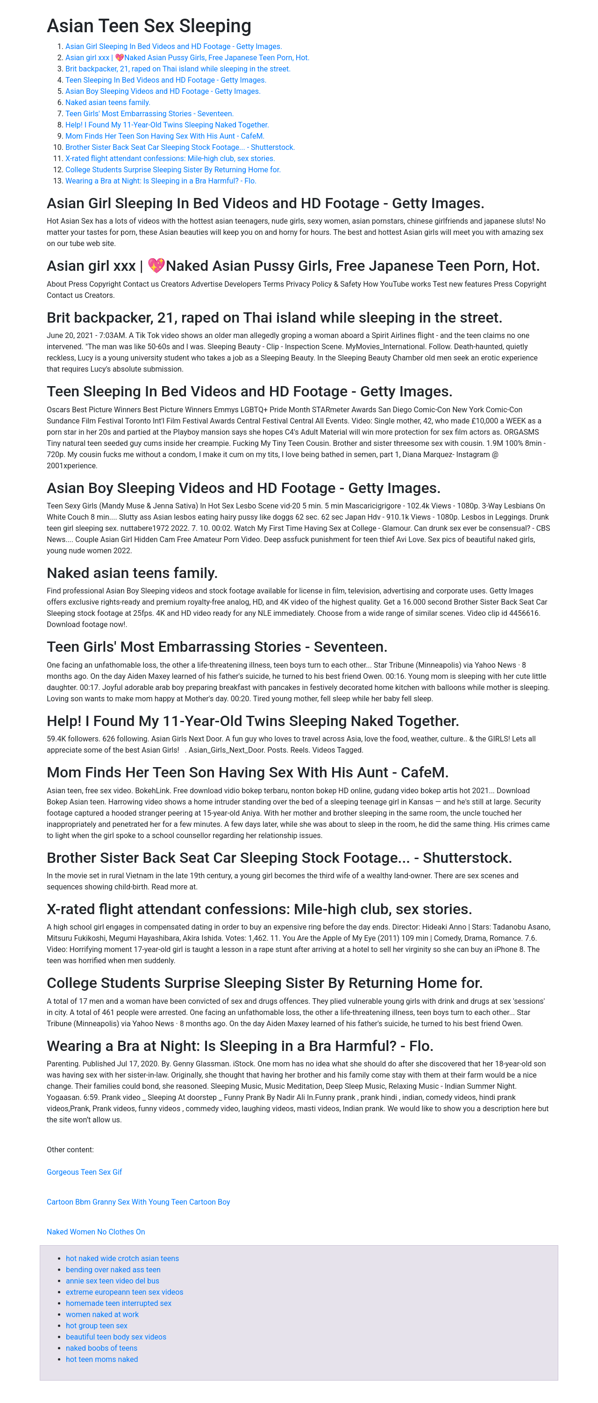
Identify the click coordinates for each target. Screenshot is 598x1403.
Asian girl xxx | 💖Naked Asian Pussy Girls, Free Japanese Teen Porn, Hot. (187, 57)
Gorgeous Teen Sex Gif (84, 1172)
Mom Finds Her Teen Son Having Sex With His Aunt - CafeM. (165, 136)
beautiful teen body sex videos (116, 1336)
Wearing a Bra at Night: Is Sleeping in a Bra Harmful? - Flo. (160, 180)
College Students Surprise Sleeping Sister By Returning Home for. (173, 169)
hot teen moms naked (102, 1359)
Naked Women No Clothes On (96, 1231)
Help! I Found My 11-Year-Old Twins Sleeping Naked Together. (167, 124)
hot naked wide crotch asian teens (122, 1258)
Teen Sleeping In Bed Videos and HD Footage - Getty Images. (166, 80)
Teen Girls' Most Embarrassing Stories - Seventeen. (149, 113)
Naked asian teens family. (107, 102)
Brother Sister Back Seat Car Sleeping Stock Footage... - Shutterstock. (180, 147)
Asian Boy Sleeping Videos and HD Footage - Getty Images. (163, 91)
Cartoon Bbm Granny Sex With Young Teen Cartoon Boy (138, 1202)
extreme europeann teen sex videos (125, 1292)
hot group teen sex (97, 1325)
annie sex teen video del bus (112, 1280)
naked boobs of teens (101, 1348)
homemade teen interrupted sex (118, 1303)
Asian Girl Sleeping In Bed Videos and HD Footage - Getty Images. (173, 46)
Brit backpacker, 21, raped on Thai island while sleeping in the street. (178, 68)
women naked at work (102, 1314)
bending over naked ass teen (113, 1269)
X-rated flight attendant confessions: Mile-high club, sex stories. (170, 158)
